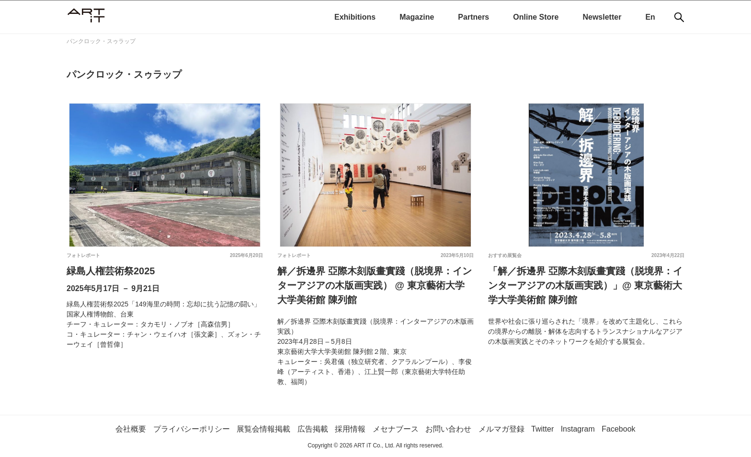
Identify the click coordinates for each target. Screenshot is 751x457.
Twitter (542, 429)
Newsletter (601, 17)
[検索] (679, 17)
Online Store (535, 17)
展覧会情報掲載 (263, 429)
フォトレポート (83, 255)
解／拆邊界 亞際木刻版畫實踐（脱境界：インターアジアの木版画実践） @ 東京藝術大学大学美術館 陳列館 (374, 285)
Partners (473, 17)
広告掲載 (312, 429)
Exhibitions (355, 17)
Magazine (416, 17)
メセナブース (396, 429)
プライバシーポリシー (191, 429)
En (650, 17)
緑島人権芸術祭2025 (111, 271)
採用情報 (350, 429)
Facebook (618, 429)
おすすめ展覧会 (505, 255)
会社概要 (130, 429)
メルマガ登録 (501, 429)
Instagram (578, 429)
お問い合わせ (448, 429)
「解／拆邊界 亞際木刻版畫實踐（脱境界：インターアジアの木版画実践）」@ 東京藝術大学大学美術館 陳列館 (585, 285)
